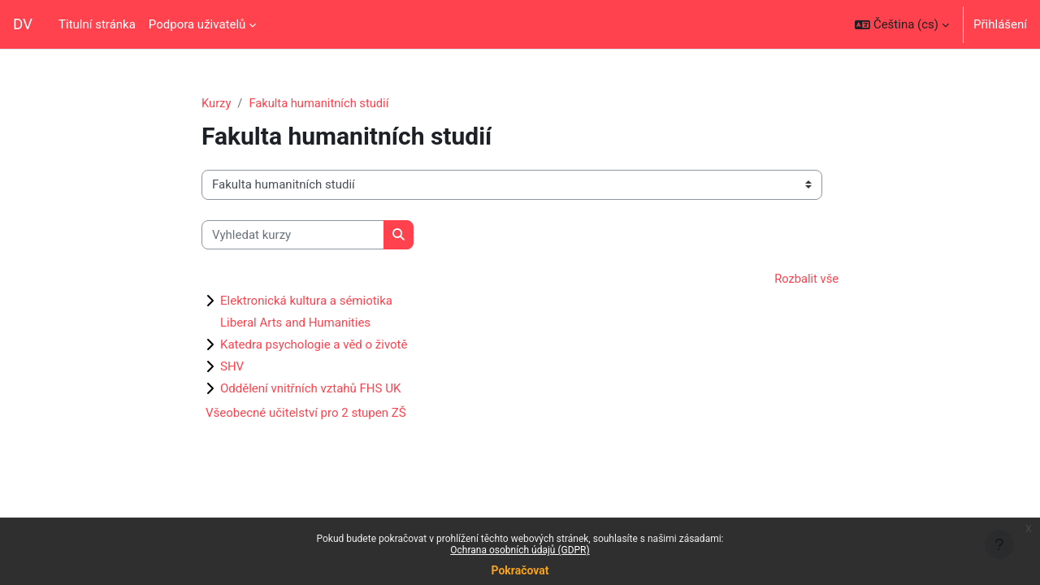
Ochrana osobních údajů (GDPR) (519, 550)
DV (22, 24)
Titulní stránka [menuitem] (97, 24)
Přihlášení (1000, 24)
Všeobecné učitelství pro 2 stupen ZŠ (306, 413)
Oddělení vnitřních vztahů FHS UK (310, 389)
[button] (902, 24)
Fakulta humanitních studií (320, 103)
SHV (232, 367)
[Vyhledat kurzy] (293, 235)
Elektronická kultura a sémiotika (306, 301)
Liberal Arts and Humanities (295, 323)
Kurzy (217, 103)
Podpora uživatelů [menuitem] (197, 24)
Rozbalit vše (805, 279)
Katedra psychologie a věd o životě (313, 345)
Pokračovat (519, 570)
